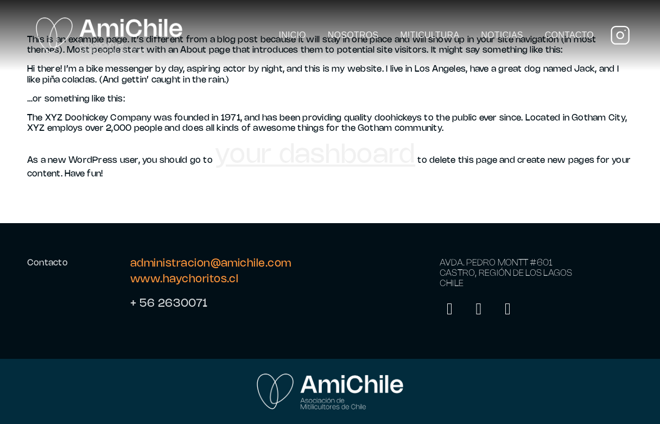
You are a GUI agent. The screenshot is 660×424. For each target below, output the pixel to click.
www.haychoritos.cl (184, 279)
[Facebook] (508, 311)
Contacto (569, 35)
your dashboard (315, 155)
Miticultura (429, 35)
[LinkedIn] (479, 311)
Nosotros (353, 35)
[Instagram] (450, 311)
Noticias (502, 35)
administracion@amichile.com (210, 263)
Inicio (292, 35)
